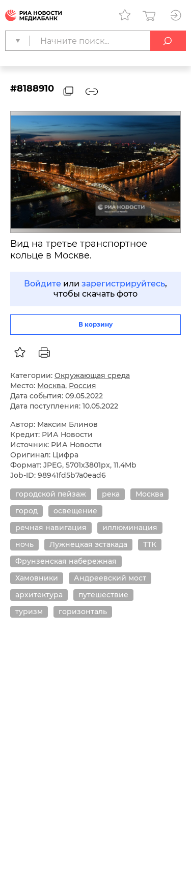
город (26, 510)
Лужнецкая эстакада (88, 544)
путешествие (103, 594)
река (111, 494)
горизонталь (83, 611)
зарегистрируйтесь (123, 283)
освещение (75, 510)
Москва (51, 385)
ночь (24, 544)
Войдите (42, 283)
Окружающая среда (92, 375)
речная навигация (51, 527)
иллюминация (129, 527)
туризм (29, 611)
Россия (82, 385)
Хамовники (36, 578)
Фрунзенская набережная (66, 561)
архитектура (39, 594)
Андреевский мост (110, 578)
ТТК (149, 544)
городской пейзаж (50, 494)
